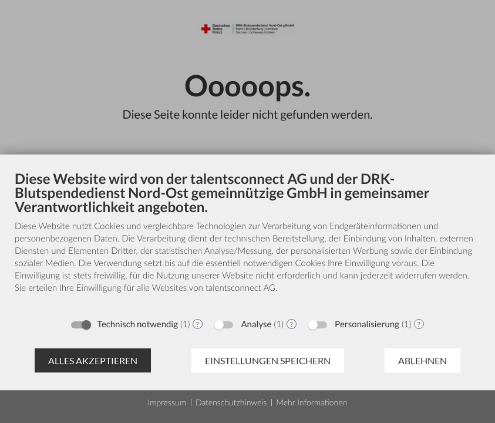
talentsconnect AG (240, 288)
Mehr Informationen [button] (311, 402)
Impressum (167, 402)
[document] (247, 241)
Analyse (256, 324)
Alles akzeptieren (92, 360)
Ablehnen (422, 360)
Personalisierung (367, 324)
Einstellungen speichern (268, 360)
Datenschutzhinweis (231, 402)
